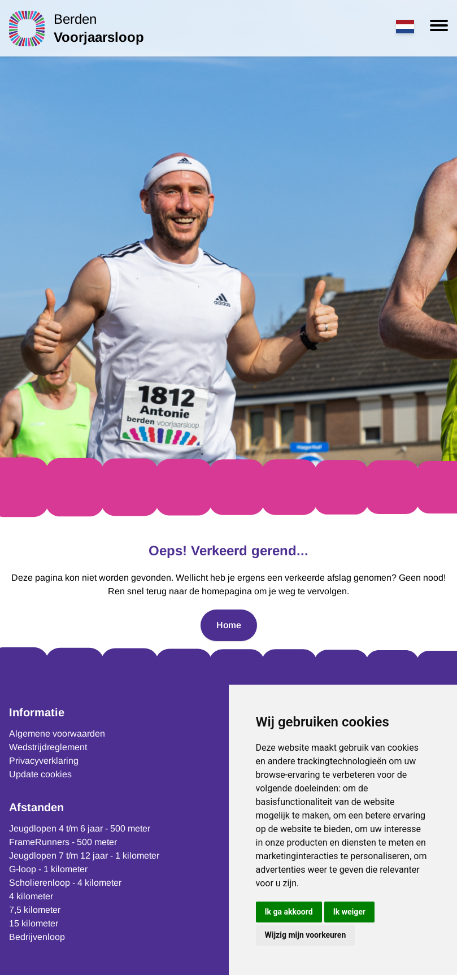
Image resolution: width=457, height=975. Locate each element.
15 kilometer (33, 923)
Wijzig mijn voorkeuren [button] (305, 934)
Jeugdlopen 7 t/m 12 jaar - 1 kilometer (84, 855)
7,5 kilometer (34, 910)
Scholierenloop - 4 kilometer (65, 882)
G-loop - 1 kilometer (48, 869)
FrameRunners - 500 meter (63, 842)
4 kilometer (31, 896)
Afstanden (36, 807)
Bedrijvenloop (37, 937)
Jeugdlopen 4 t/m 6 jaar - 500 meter (79, 828)
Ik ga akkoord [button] (289, 911)
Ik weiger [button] (349, 911)
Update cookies (40, 774)
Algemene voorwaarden (57, 733)
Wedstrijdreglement (48, 747)
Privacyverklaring (44, 760)
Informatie (36, 712)
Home (228, 625)
